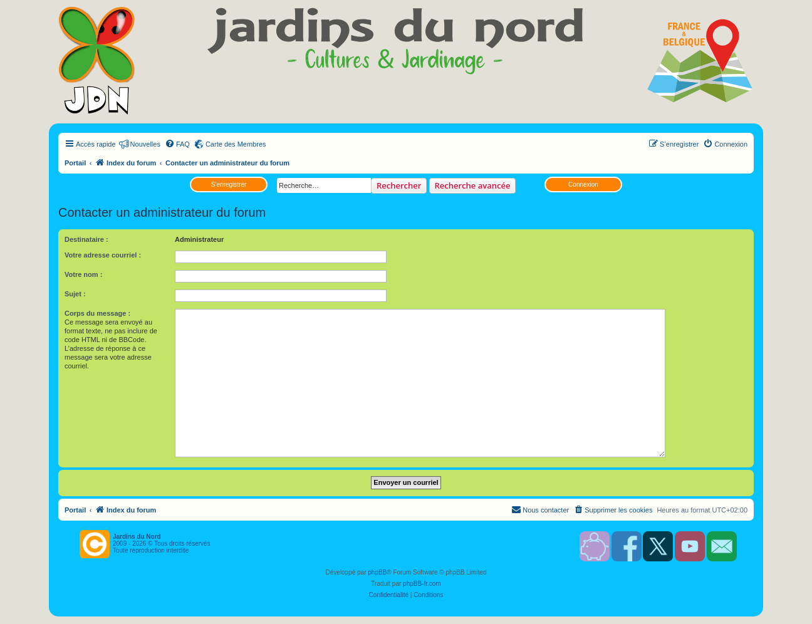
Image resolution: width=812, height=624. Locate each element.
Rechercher (399, 185)
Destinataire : (86, 239)
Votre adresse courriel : (103, 255)
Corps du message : (97, 313)
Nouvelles (145, 144)
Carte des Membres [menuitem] (236, 144)
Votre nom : (83, 274)
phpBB (377, 572)
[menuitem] (177, 144)
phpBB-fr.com (422, 583)
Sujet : (75, 294)
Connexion (583, 184)
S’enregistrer (229, 184)
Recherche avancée (473, 185)
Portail (75, 163)
